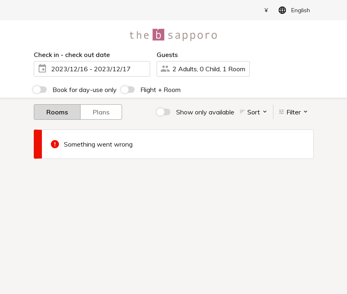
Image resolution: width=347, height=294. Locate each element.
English (292, 10)
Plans (101, 111)
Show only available (205, 112)
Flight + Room (160, 90)
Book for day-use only (84, 90)
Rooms (57, 111)
